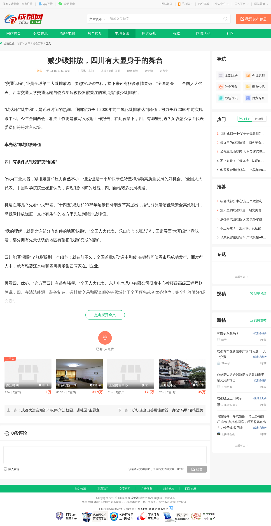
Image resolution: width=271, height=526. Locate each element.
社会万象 (38, 43)
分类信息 (40, 33)
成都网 (135, 498)
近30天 (259, 118)
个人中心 (220, 3)
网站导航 (259, 3)
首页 (20, 43)
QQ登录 (48, 3)
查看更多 (242, 277)
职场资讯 (228, 98)
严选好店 (149, 33)
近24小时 (244, 118)
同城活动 (203, 33)
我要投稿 (258, 293)
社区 (230, 33)
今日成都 (255, 75)
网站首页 (166, 3)
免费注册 (27, 3)
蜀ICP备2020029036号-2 (153, 509)
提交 (199, 469)
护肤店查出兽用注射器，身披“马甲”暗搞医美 (167, 410)
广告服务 (146, 488)
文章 (27, 43)
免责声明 (124, 488)
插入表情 (13, 469)
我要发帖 (258, 320)
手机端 (186, 3)
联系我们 (103, 488)
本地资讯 (122, 33)
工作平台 (240, 3)
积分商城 (203, 3)
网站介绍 (190, 488)
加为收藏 (80, 488)
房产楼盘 (95, 33)
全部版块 (228, 75)
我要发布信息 (256, 19)
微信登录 (69, 3)
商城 (176, 33)
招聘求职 (68, 33)
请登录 (15, 3)
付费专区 (255, 98)
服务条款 (168, 488)
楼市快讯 (255, 87)
